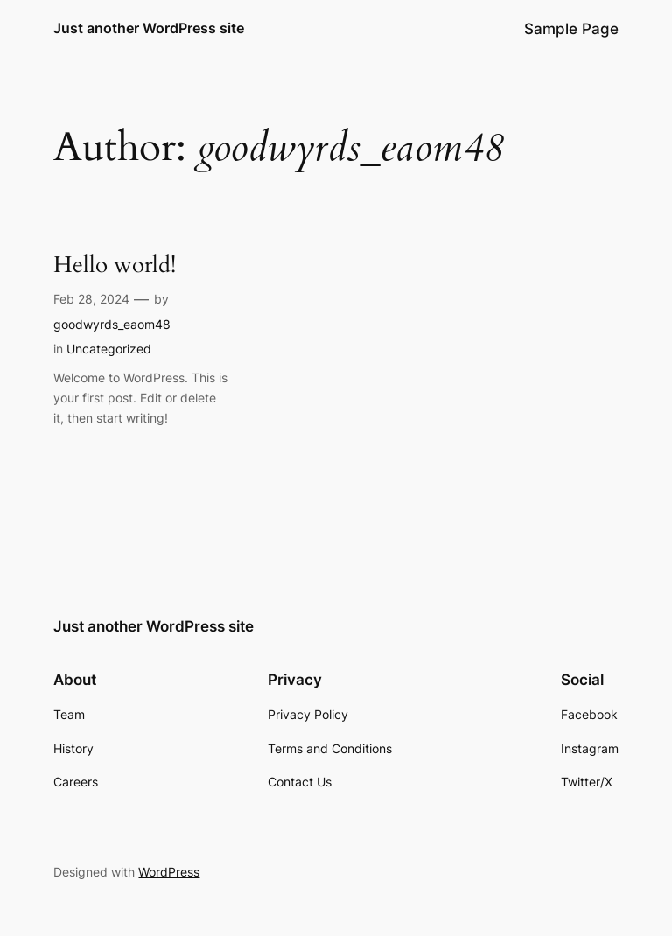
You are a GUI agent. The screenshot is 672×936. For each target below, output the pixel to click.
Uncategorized (108, 348)
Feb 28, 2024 (91, 298)
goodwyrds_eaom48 (112, 324)
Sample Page (571, 29)
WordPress (169, 871)
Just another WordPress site (148, 28)
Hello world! (114, 265)
